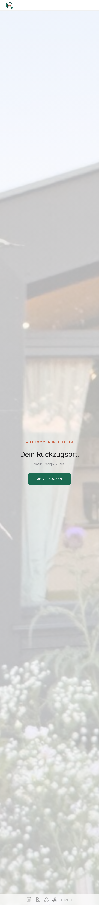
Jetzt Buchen (49, 479)
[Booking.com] (37, 899)
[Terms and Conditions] (29, 899)
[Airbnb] (46, 899)
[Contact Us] (54, 899)
